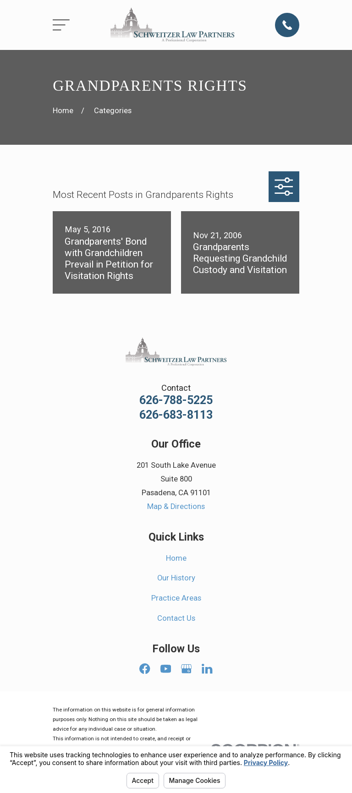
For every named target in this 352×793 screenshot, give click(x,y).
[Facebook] (144, 668)
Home (176, 558)
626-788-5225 (176, 400)
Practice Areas (176, 598)
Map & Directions (176, 506)
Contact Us (176, 618)
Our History (176, 578)
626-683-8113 (176, 415)
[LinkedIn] (207, 668)
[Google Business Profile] (186, 668)
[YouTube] (165, 668)
